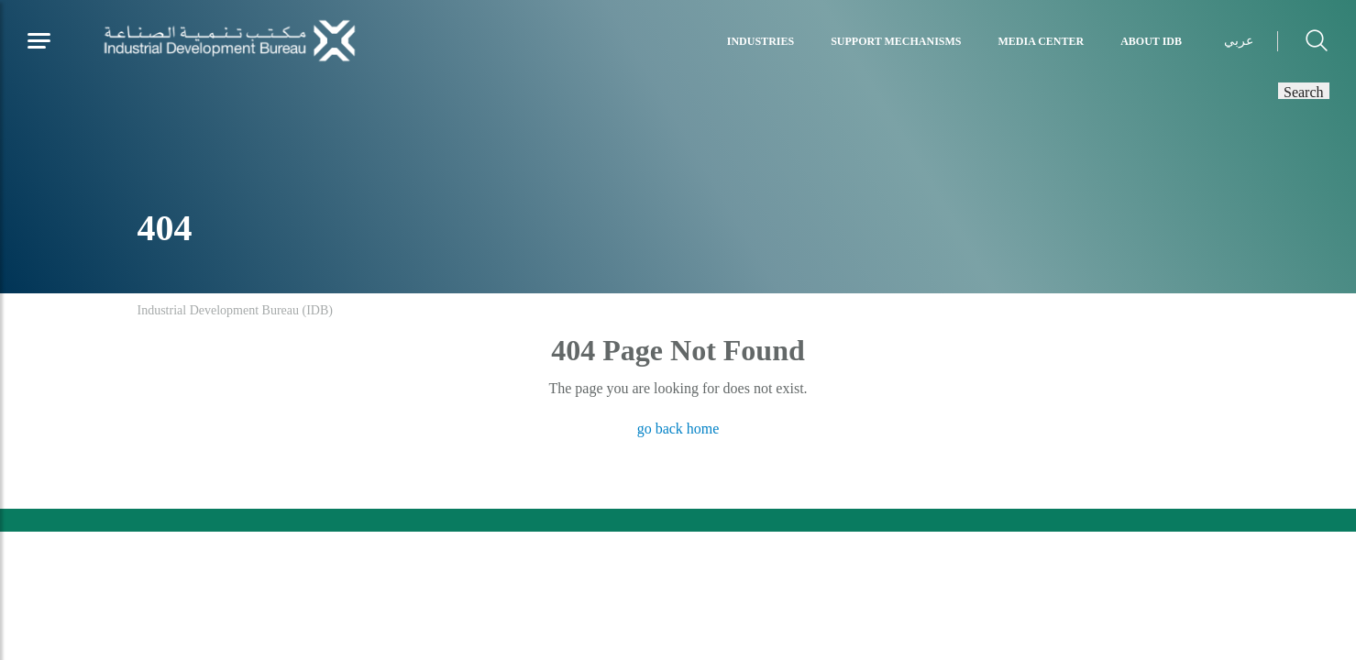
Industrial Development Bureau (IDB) (235, 310)
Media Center (1041, 41)
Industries (760, 41)
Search (1304, 90)
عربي (1238, 41)
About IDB (1151, 41)
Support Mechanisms (896, 41)
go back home (678, 428)
